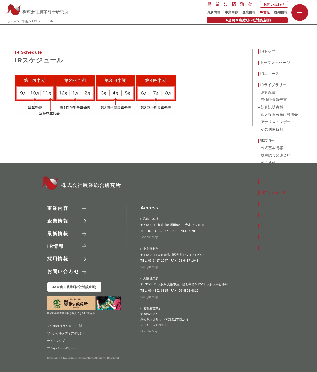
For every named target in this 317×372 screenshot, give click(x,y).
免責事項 (267, 248)
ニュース (269, 74)
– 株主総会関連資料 (274, 155)
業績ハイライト (273, 181)
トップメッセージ (275, 63)
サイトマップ (56, 340)
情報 (55, 246)
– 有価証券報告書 (272, 100)
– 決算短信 (267, 92)
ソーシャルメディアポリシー (66, 333)
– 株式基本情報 (270, 148)
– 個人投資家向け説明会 (278, 114)
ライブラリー (273, 85)
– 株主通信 (267, 163)
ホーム (11, 21)
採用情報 (280, 12)
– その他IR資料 (270, 129)
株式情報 (267, 140)
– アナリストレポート (276, 122)
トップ (267, 51)
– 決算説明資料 (270, 107)
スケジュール (273, 192)
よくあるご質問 (273, 226)
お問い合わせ (274, 4)
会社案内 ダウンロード (64, 325)
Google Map (149, 237)
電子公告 (267, 237)
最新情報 (213, 12)
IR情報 (265, 12)
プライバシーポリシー (62, 348)
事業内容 (231, 12)
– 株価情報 (267, 170)
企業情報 (248, 12)
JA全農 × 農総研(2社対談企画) (247, 20)
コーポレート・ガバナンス (282, 215)
